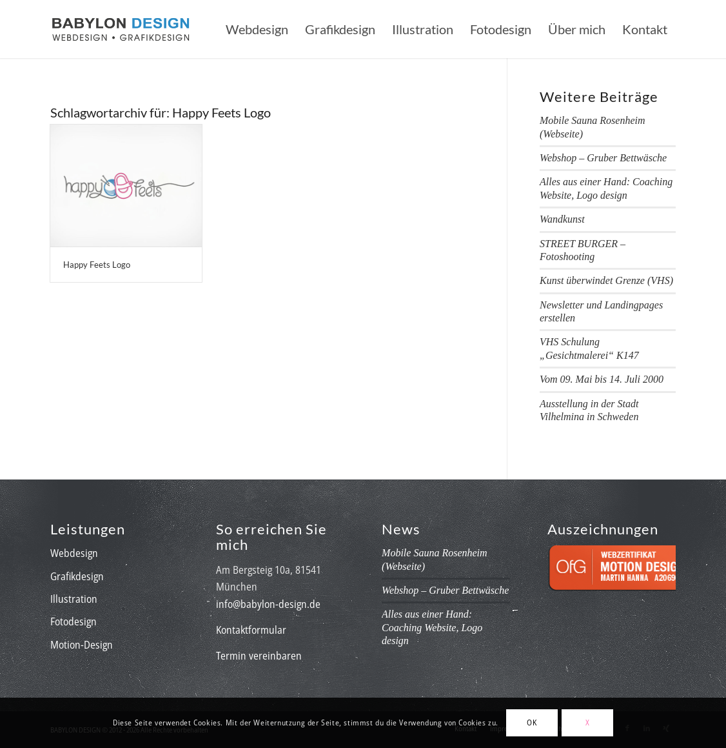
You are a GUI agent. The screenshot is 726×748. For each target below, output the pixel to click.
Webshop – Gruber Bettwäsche (603, 157)
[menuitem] (257, 29)
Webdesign (74, 553)
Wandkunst (562, 219)
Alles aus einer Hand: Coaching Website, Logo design (432, 627)
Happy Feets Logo (96, 264)
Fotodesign (73, 621)
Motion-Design (81, 645)
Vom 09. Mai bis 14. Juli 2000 (601, 379)
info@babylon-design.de (268, 604)
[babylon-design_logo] (120, 29)
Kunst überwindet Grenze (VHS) (606, 280)
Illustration (73, 599)
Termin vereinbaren (259, 656)
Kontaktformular (251, 630)
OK (531, 722)
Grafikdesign (77, 576)
